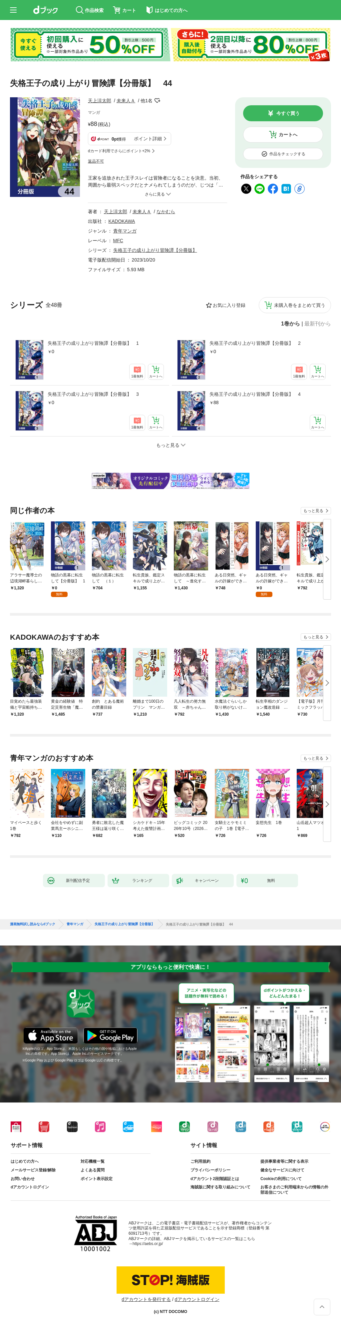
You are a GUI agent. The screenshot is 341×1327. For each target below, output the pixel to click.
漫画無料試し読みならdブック (32, 924)
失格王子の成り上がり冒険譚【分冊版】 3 (93, 394)
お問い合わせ (23, 1178)
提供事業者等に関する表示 (284, 1161)
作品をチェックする (287, 154)
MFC (118, 240)
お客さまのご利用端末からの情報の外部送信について (294, 1190)
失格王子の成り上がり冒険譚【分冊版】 (155, 250)
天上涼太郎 (99, 100)
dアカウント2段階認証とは (214, 1178)
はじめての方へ (25, 1161)
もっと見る (313, 510)
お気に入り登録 (229, 305)
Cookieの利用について (281, 1178)
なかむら (166, 211)
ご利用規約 (200, 1161)
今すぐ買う (288, 113)
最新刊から (317, 324)
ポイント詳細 (148, 138)
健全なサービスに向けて (282, 1170)
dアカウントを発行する (146, 1299)
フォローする (157, 100)
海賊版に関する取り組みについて (220, 1187)
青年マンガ (125, 231)
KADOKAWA (122, 221)
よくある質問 (93, 1170)
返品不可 (96, 161)
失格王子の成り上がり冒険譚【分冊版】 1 (93, 343)
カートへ (288, 134)
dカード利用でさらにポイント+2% (119, 151)
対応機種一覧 (93, 1161)
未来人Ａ (126, 100)
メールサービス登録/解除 (33, 1170)
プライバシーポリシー (210, 1170)
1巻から (290, 324)
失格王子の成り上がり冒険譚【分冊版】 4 (255, 394)
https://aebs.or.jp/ (148, 1243)
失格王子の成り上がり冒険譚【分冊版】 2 (255, 343)
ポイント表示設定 (97, 1178)
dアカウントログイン (30, 1187)
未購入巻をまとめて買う (299, 305)
